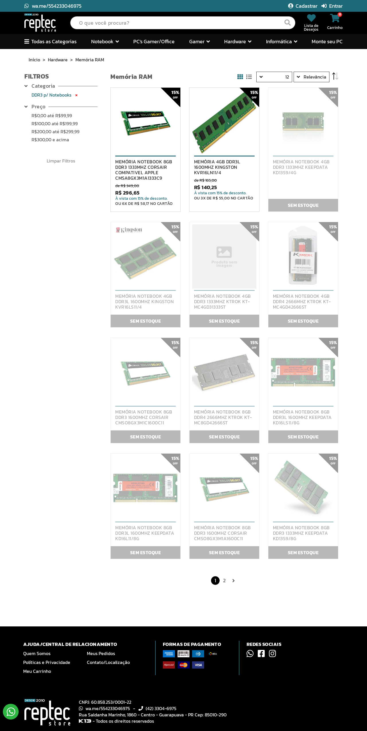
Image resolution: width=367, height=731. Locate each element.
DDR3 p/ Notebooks (55, 94)
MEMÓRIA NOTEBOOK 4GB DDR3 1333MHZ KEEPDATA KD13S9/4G (301, 167)
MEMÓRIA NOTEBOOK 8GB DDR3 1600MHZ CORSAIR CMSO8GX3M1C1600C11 (143, 417)
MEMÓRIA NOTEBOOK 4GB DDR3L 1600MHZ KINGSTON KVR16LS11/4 (144, 301)
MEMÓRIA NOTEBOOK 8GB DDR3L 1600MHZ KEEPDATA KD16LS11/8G (302, 417)
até (52, 115)
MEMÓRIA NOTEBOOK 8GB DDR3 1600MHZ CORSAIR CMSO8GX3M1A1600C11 (222, 533)
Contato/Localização (108, 662)
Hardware (58, 59)
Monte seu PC (327, 41)
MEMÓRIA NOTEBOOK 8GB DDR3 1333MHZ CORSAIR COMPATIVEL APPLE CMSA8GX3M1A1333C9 (143, 170)
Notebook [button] (105, 41)
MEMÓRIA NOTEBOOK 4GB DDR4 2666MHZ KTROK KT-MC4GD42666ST (302, 301)
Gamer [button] (199, 41)
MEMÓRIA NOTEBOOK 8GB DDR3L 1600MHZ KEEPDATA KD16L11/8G (144, 533)
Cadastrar (303, 6)
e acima (50, 139)
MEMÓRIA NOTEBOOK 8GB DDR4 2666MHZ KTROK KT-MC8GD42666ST (223, 417)
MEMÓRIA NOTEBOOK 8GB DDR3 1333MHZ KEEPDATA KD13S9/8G (301, 533)
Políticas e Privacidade (46, 662)
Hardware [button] (237, 41)
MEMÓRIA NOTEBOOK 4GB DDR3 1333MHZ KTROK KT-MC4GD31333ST (222, 301)
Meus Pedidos (101, 653)
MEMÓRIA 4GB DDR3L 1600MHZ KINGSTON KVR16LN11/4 (217, 167)
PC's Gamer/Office (154, 41)
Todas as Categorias (50, 41)
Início (34, 59)
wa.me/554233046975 (52, 6)
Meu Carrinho (37, 671)
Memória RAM (89, 59)
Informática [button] (281, 41)
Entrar (332, 6)
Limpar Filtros (61, 160)
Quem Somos (36, 653)
